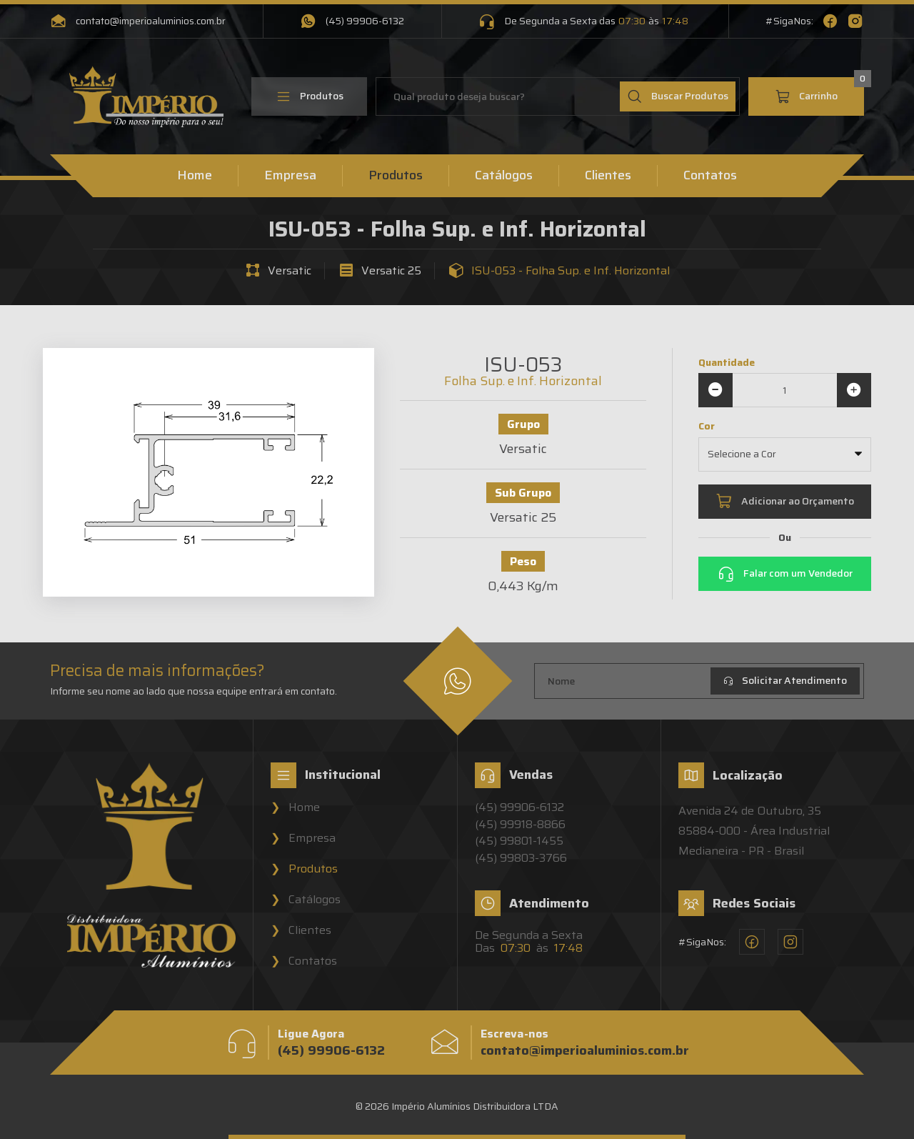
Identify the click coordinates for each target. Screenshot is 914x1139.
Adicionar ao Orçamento (784, 501)
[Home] (146, 97)
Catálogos (504, 175)
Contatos (710, 175)
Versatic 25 (391, 270)
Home (194, 175)
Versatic (289, 270)
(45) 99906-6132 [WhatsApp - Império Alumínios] (352, 21)
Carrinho (819, 90)
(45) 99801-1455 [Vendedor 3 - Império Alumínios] (519, 841)
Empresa (290, 175)
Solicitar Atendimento (785, 680)
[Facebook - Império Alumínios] (830, 21)
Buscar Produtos (677, 96)
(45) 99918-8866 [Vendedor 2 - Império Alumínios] (520, 824)
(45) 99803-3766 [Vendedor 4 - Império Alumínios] (521, 858)
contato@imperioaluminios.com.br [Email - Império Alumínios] (138, 21)
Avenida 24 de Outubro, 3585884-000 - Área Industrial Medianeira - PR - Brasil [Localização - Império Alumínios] (754, 831)
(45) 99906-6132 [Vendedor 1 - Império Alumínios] (519, 807)
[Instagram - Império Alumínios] (855, 21)
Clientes (608, 175)
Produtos (309, 96)
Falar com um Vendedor (785, 573)
